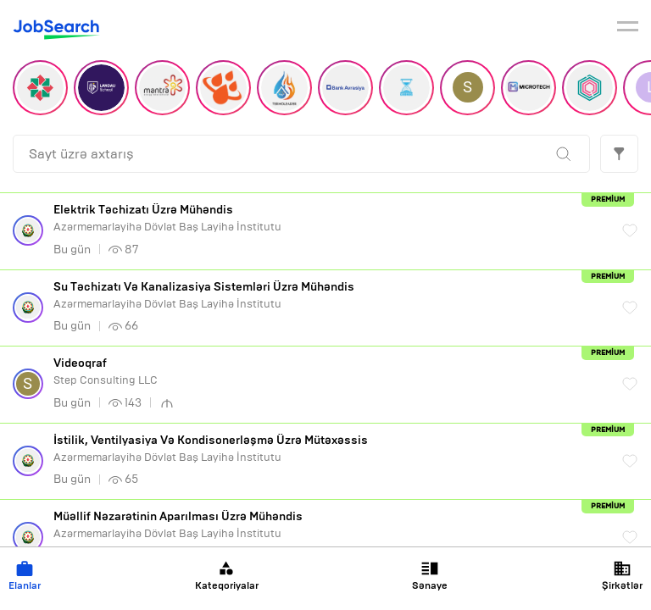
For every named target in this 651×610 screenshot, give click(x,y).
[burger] (627, 28)
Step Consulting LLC (329, 371)
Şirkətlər (622, 575)
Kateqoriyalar (227, 575)
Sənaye (430, 575)
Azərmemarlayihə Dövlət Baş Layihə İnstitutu (329, 218)
